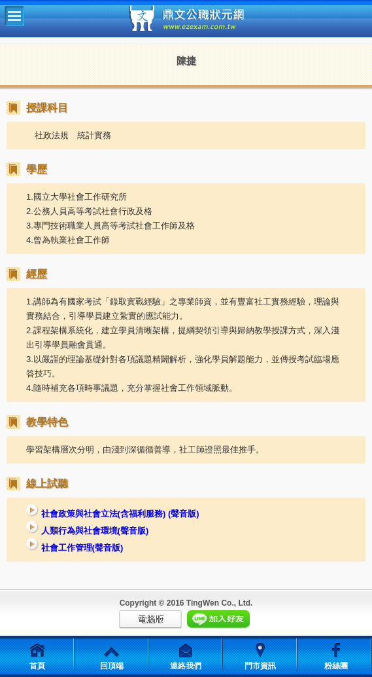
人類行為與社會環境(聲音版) (87, 531)
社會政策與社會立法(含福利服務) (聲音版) (112, 514)
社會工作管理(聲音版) (74, 548)
